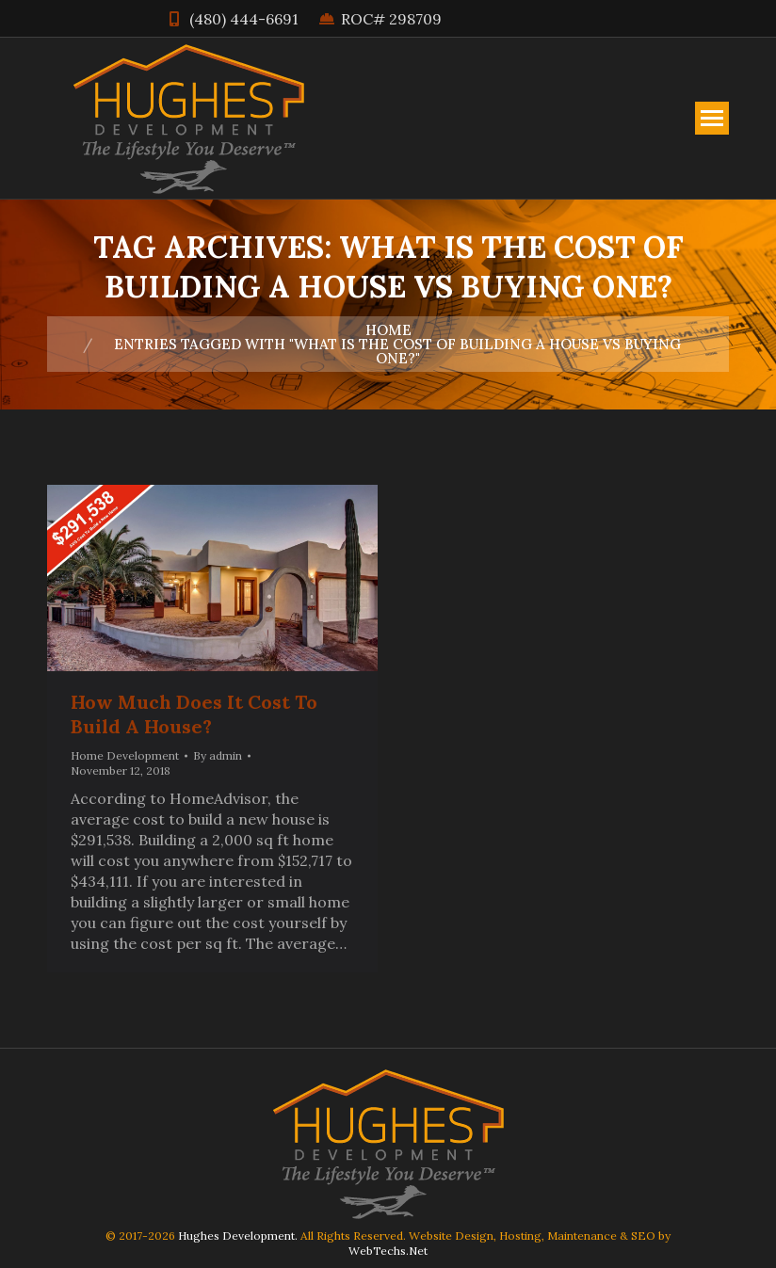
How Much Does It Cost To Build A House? (194, 714)
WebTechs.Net (388, 1251)
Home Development (125, 755)
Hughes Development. (238, 1235)
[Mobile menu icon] (712, 118)
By (217, 755)
